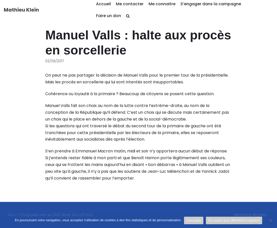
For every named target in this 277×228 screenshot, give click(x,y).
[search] (128, 16)
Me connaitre (162, 4)
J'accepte (194, 220)
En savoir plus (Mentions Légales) (234, 220)
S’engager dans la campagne (210, 4)
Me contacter (130, 4)
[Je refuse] (270, 220)
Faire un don (108, 16)
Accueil (103, 4)
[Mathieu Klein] (21, 10)
